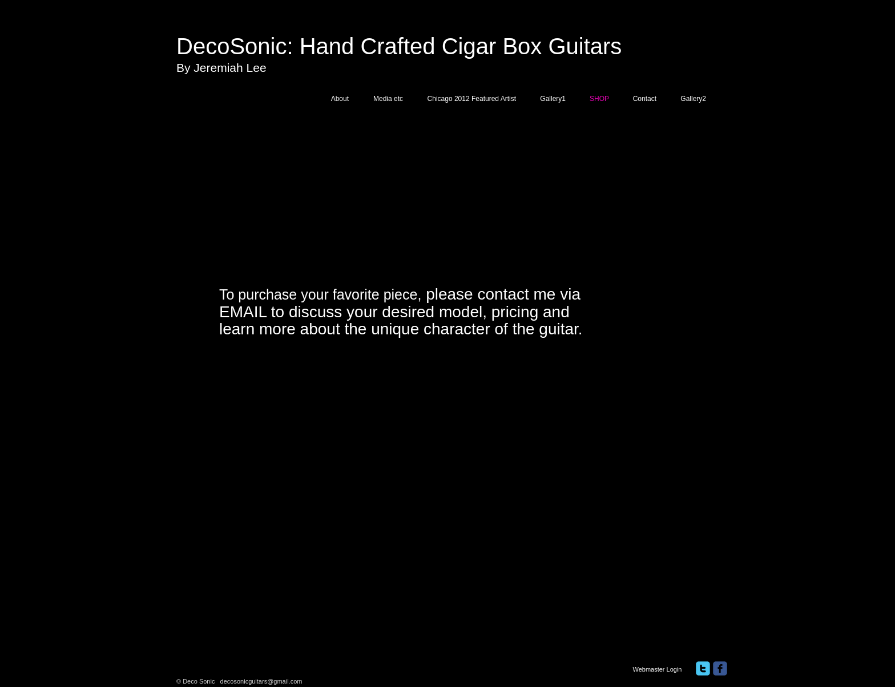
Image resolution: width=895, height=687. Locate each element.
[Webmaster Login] (657, 669)
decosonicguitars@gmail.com (261, 681)
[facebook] (720, 668)
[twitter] (703, 668)
